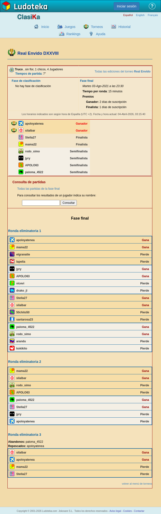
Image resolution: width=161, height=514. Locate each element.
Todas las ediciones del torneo (122, 71)
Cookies (127, 511)
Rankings (73, 34)
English (140, 15)
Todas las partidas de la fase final (38, 188)
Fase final (86, 81)
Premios (88, 96)
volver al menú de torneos (137, 483)
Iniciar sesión (126, 6)
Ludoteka (31, 7)
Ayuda (100, 34)
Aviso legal (115, 511)
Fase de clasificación (26, 81)
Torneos (97, 27)
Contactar (139, 511)
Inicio (45, 27)
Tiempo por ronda (95, 91)
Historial (124, 27)
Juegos (70, 27)
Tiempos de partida (28, 73)
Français (153, 15)
